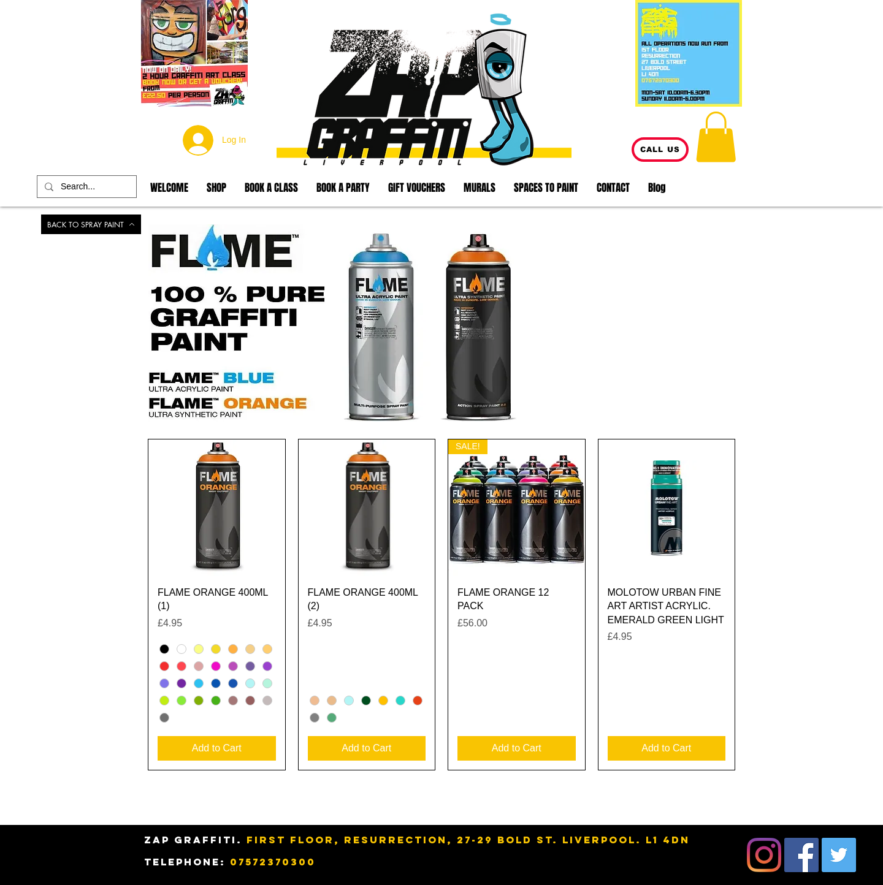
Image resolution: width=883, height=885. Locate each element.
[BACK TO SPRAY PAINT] (91, 224)
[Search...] (85, 187)
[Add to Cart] (217, 748)
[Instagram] (764, 855)
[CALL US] (660, 149)
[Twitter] (839, 855)
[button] (716, 137)
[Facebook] (801, 855)
